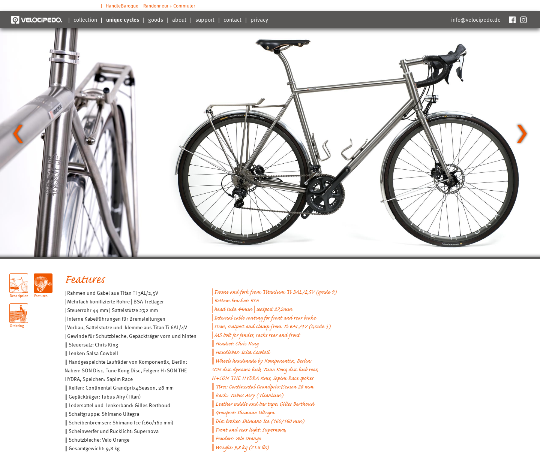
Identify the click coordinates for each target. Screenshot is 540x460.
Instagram (523, 19)
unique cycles (122, 19)
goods (155, 19)
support (204, 19)
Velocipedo (36, 19)
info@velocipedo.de (476, 19)
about (179, 19)
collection (85, 19)
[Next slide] (522, 133)
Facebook (512, 19)
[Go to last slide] (18, 133)
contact (233, 19)
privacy (259, 19)
